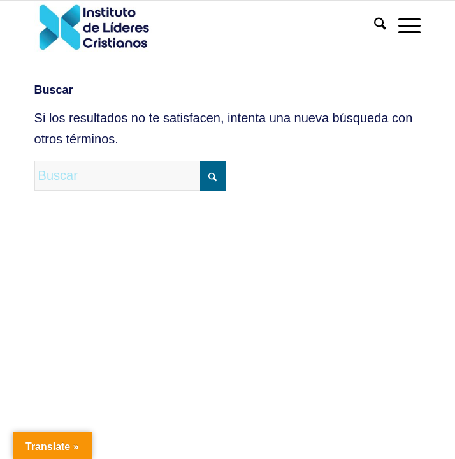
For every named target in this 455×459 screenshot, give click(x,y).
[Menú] (403, 26)
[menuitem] (373, 26)
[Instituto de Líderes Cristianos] (189, 26)
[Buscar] (373, 26)
